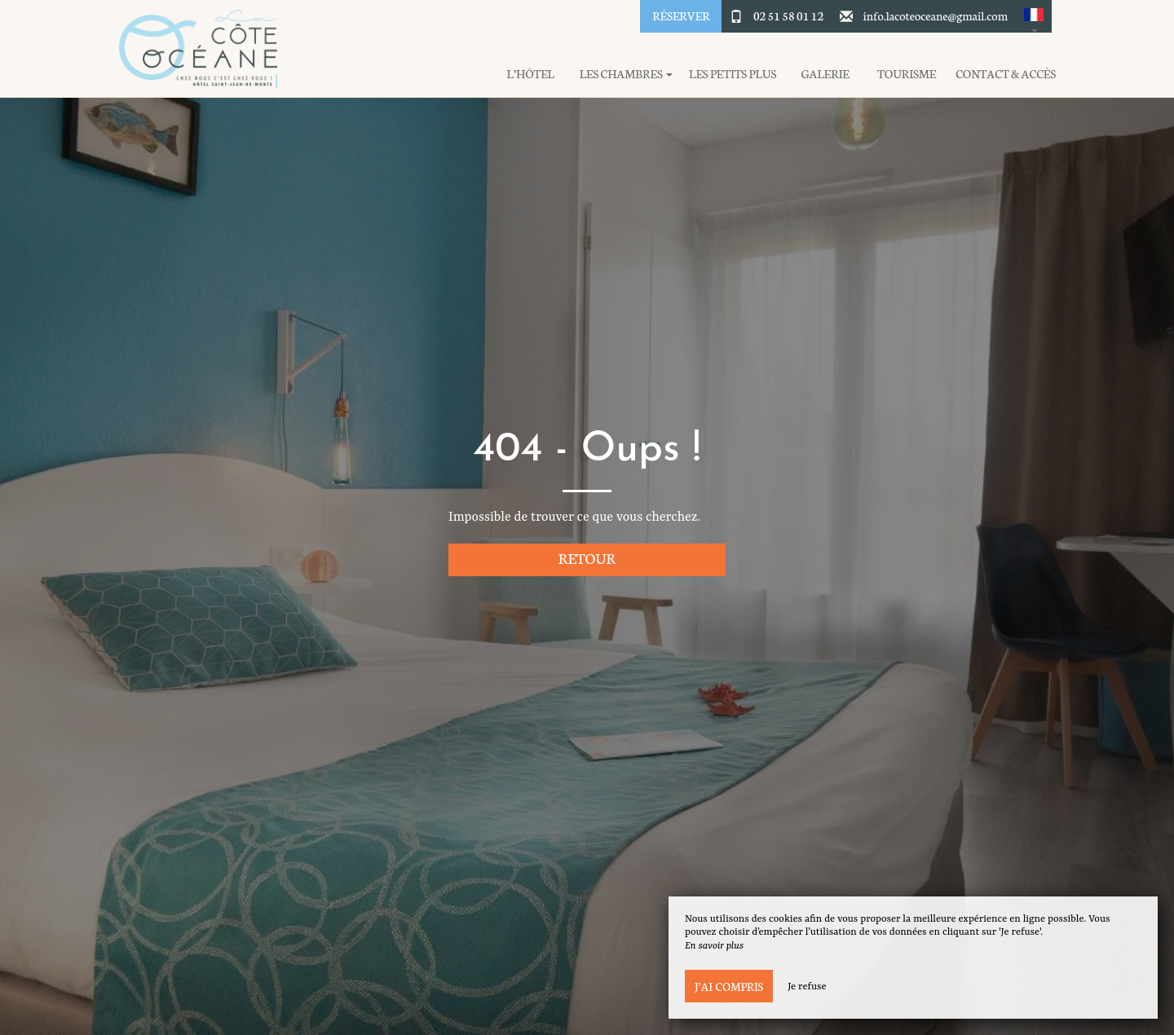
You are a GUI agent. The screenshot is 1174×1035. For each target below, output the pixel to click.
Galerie (825, 73)
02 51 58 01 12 (788, 15)
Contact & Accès (1006, 73)
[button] (1034, 16)
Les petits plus (732, 73)
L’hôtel (530, 73)
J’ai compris (729, 986)
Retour (587, 558)
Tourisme (906, 73)
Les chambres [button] (626, 73)
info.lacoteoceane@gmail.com (935, 15)
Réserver (680, 15)
